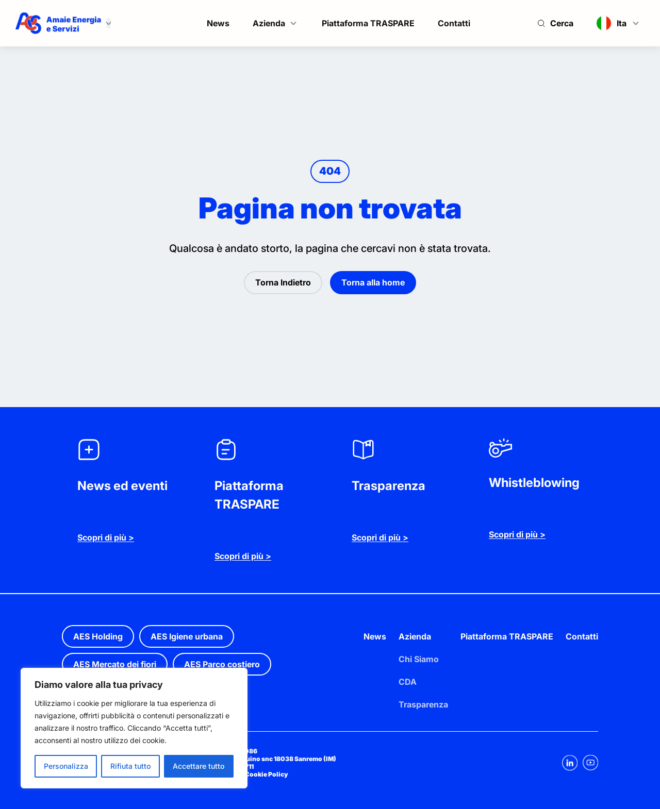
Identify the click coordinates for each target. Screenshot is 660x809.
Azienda (269, 23)
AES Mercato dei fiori (114, 664)
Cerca (561, 23)
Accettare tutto (198, 766)
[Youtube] (590, 762)
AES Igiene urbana (187, 636)
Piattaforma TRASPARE (368, 23)
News (218, 23)
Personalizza (66, 766)
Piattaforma (484, 636)
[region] (134, 728)
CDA (408, 682)
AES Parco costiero (222, 664)
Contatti (454, 23)
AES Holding (98, 636)
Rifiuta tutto (130, 766)
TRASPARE (531, 636)
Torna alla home (373, 282)
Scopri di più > (105, 537)
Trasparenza (423, 704)
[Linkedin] (570, 763)
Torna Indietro (283, 282)
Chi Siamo (419, 659)
